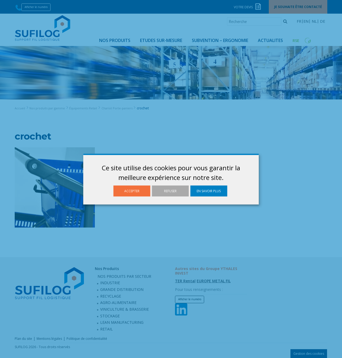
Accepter (131, 190)
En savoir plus (209, 190)
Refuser (170, 190)
